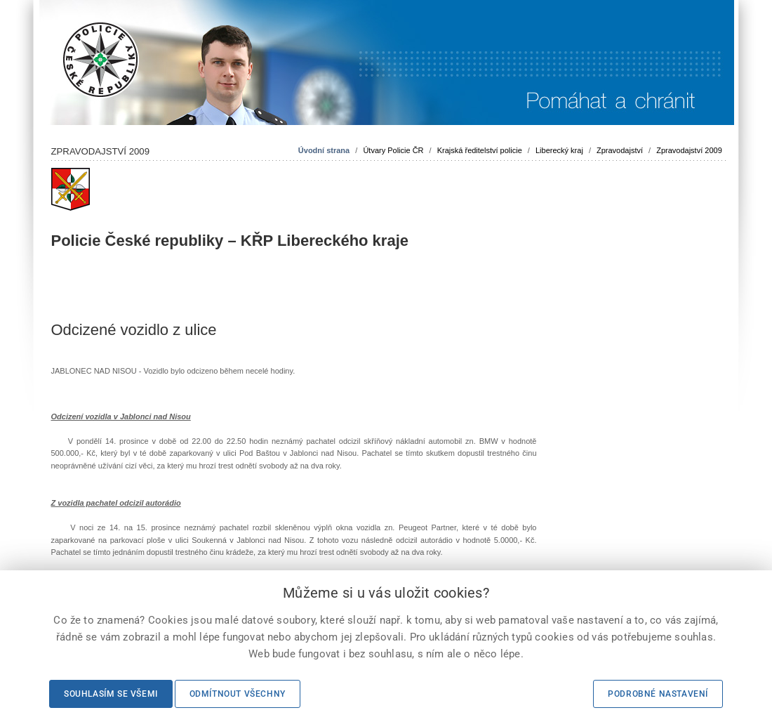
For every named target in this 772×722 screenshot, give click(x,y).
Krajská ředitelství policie (479, 150)
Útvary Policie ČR (393, 150)
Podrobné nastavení (658, 694)
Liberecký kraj (559, 150)
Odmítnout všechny (237, 694)
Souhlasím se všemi (111, 694)
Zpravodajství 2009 (689, 150)
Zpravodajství (620, 150)
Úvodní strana (324, 150)
